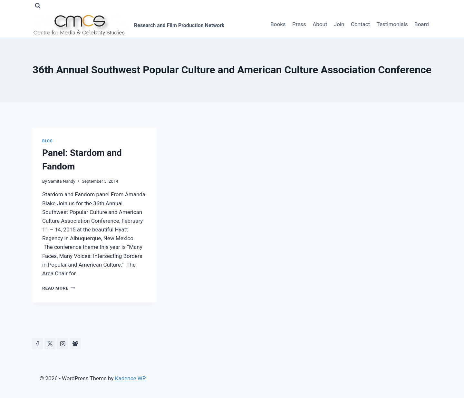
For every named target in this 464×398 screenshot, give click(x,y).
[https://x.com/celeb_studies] (49, 343)
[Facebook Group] (75, 343)
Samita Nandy (61, 181)
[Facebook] (37, 343)
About (320, 24)
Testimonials (392, 24)
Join (339, 24)
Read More (58, 288)
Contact (360, 24)
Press (299, 24)
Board (421, 24)
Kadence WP (130, 378)
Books (277, 24)
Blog (47, 141)
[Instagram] (62, 343)
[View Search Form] (38, 6)
